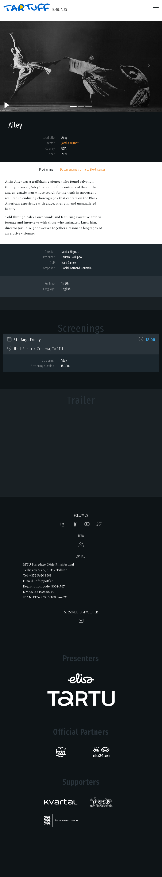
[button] (12, 66)
